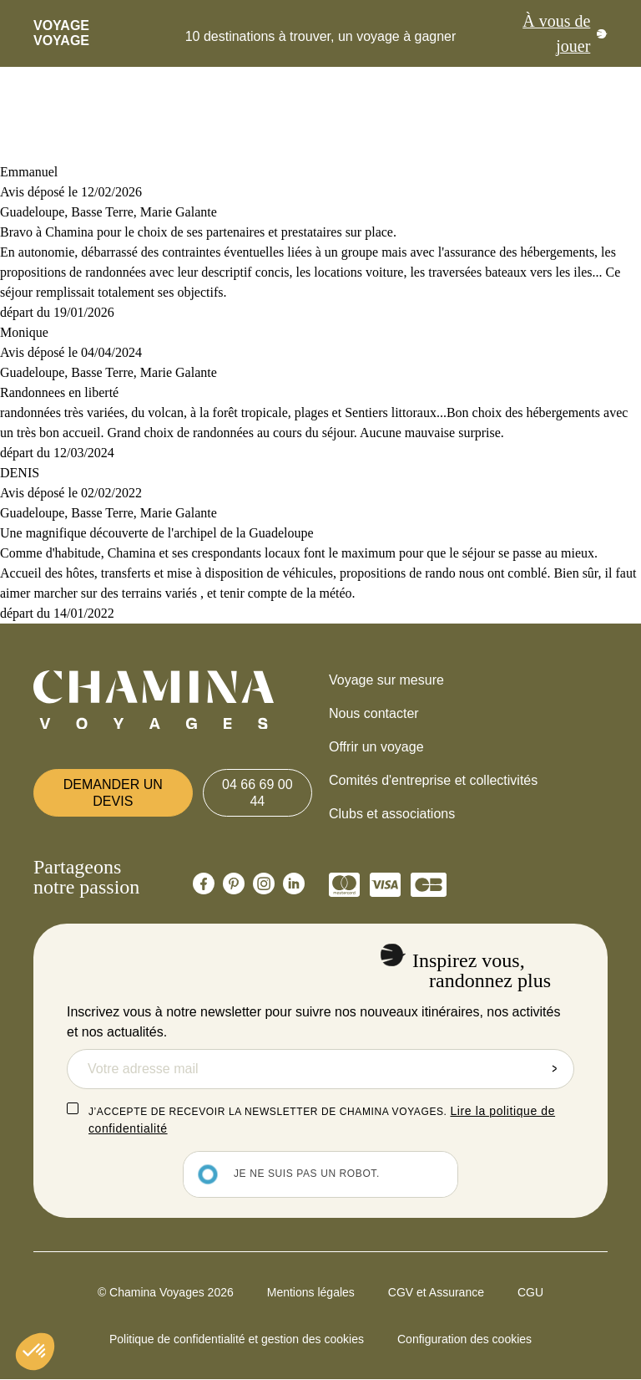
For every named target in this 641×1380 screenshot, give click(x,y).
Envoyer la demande (554, 1069)
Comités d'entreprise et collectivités (433, 780)
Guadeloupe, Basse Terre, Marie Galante (108, 212)
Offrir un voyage (376, 747)
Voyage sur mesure (386, 680)
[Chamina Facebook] (204, 883)
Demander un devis (113, 792)
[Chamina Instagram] (264, 883)
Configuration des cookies (464, 1339)
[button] (35, 1352)
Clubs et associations (392, 814)
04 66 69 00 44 (257, 792)
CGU (530, 1292)
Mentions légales (311, 1292)
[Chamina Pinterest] (234, 883)
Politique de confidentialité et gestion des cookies (236, 1339)
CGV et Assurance (436, 1292)
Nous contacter (374, 713)
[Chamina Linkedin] (294, 883)
